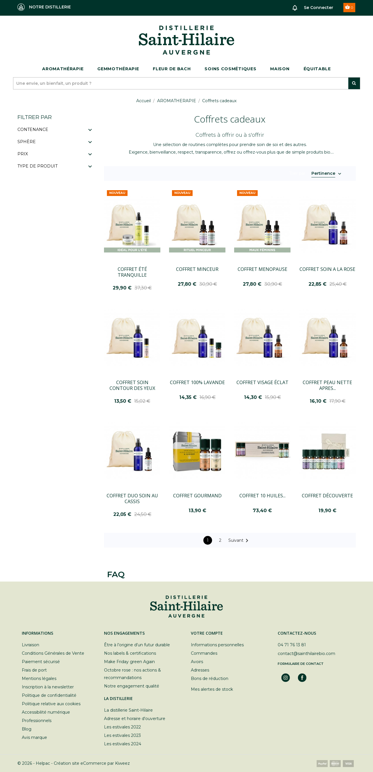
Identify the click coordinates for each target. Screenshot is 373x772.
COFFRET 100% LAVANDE (197, 382)
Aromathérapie (62, 68)
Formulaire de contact (301, 664)
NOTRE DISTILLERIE (44, 7)
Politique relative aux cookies (51, 703)
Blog (26, 729)
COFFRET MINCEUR (197, 269)
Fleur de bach (172, 68)
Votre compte (207, 633)
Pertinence (323, 174)
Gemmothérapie (118, 68)
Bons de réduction (209, 678)
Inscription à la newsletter (48, 687)
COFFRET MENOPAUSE (262, 269)
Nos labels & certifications (130, 653)
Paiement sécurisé (41, 661)
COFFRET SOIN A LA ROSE (327, 269)
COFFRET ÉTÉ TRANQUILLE (132, 272)
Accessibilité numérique (46, 712)
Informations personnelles (217, 644)
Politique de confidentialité (49, 695)
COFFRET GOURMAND (197, 496)
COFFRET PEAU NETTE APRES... (327, 385)
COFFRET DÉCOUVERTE (327, 496)
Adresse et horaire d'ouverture (134, 718)
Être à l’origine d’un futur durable (137, 644)
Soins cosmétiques (230, 68)
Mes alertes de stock (212, 689)
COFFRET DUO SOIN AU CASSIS (132, 498)
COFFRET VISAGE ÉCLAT (262, 382)
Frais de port (34, 670)
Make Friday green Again (129, 661)
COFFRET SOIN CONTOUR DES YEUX (132, 385)
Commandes (204, 653)
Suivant (239, 540)
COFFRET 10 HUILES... (262, 496)
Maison (279, 68)
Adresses (200, 670)
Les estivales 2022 (122, 727)
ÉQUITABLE (317, 68)
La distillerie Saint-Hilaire (128, 710)
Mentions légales (39, 678)
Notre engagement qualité (131, 686)
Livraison (30, 644)
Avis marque (34, 737)
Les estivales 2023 (122, 735)
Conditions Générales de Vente (53, 653)
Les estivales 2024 (122, 743)
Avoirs (197, 661)
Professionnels (36, 720)
